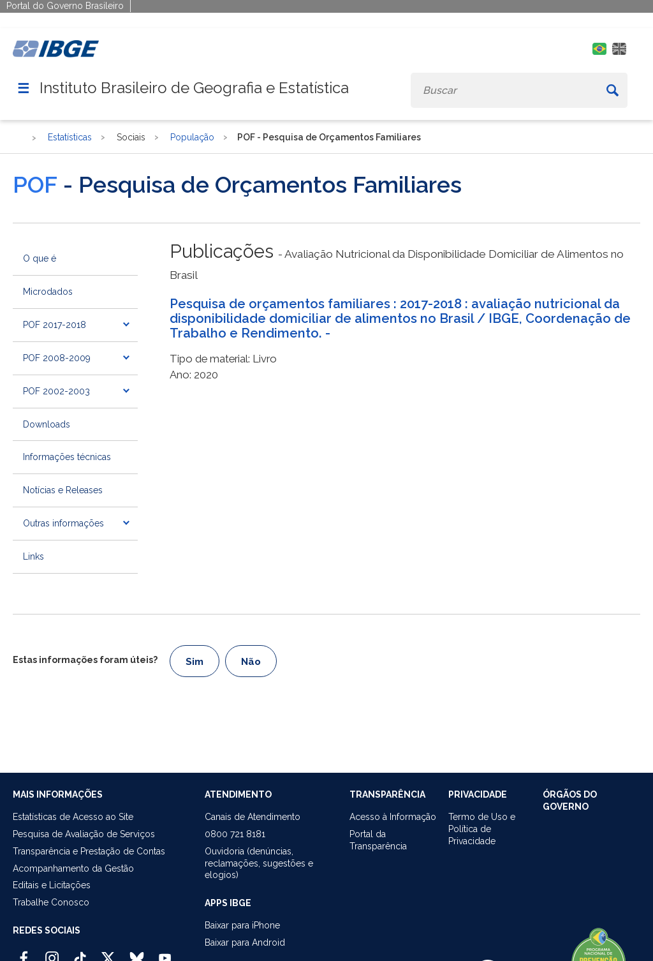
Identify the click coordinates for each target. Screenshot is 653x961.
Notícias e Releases (63, 490)
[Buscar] (612, 90)
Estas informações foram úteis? (85, 660)
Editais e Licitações (52, 885)
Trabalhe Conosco (51, 902)
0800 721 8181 (235, 834)
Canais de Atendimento (252, 817)
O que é (39, 258)
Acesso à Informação (392, 817)
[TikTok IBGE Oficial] (80, 953)
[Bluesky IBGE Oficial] (137, 953)
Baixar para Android (245, 942)
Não (251, 661)
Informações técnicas (67, 457)
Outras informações (63, 523)
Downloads (46, 424)
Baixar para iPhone (242, 925)
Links (33, 556)
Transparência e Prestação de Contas (89, 851)
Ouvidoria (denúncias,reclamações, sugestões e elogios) (259, 863)
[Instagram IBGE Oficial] (52, 953)
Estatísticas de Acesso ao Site (73, 817)
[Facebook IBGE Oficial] (24, 953)
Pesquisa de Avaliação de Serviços (84, 834)
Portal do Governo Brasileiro (65, 6)
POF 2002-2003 (56, 391)
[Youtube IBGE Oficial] (165, 953)
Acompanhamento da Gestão (73, 868)
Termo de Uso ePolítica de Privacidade (481, 829)
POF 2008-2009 (57, 358)
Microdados (48, 292)
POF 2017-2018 (54, 325)
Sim (194, 661)
